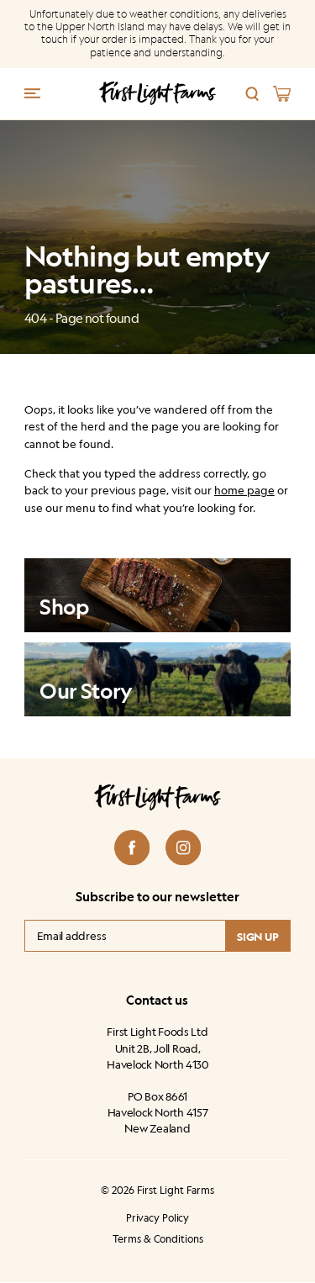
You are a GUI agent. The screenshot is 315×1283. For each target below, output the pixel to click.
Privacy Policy (157, 1218)
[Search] (252, 93)
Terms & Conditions (158, 1239)
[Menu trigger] (32, 92)
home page (244, 490)
